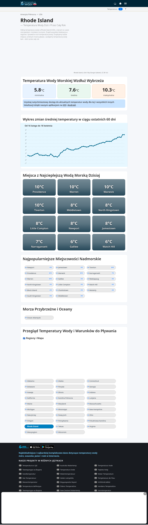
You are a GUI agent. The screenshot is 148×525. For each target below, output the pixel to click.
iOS (64, 71)
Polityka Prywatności (47, 486)
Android (72, 71)
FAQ (20, 486)
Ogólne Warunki (30, 486)
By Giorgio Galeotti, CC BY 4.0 (98, 19)
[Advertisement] (55, 508)
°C (120, 9)
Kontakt (61, 486)
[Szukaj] (115, 3)
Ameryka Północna (28, 14)
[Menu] (125, 3)
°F (125, 9)
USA (40, 14)
